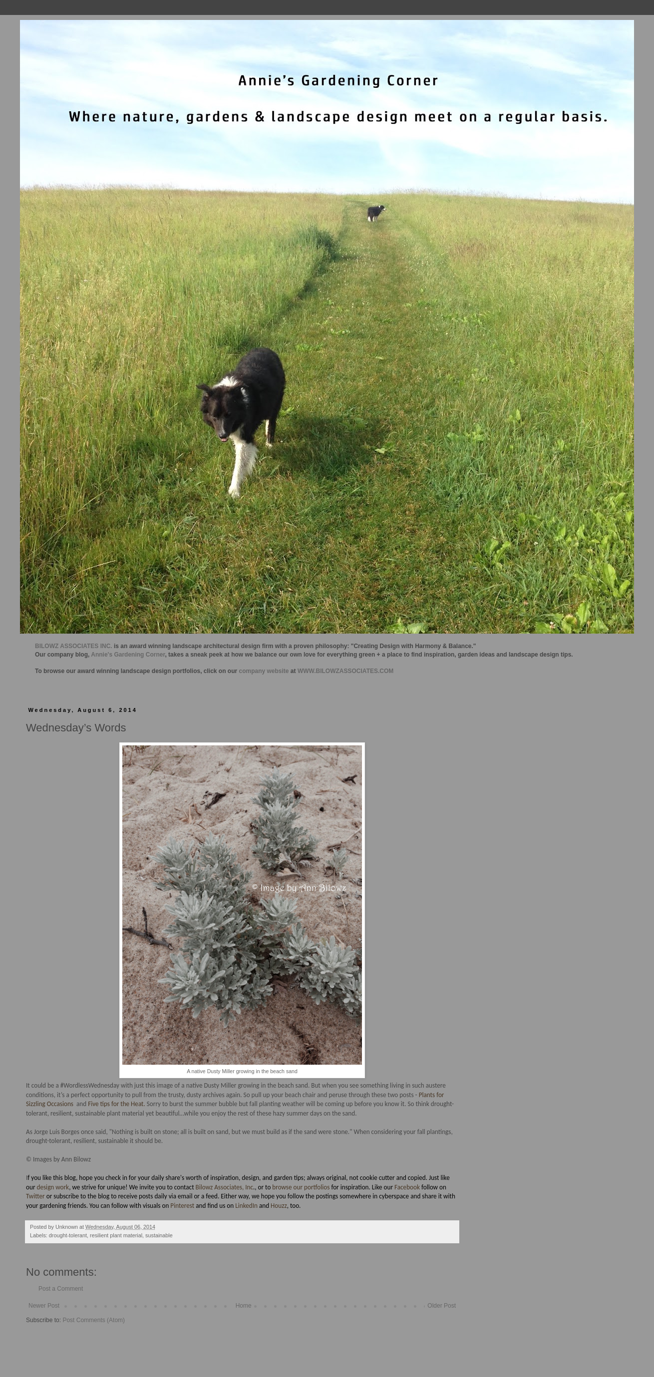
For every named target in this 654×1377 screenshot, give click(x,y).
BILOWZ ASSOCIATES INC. (73, 646)
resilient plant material (116, 1235)
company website (264, 671)
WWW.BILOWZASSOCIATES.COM (345, 671)
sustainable (159, 1235)
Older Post (441, 1305)
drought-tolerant (68, 1235)
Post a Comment (60, 1288)
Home (244, 1305)
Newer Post (43, 1305)
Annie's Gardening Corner (128, 654)
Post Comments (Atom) (93, 1320)
